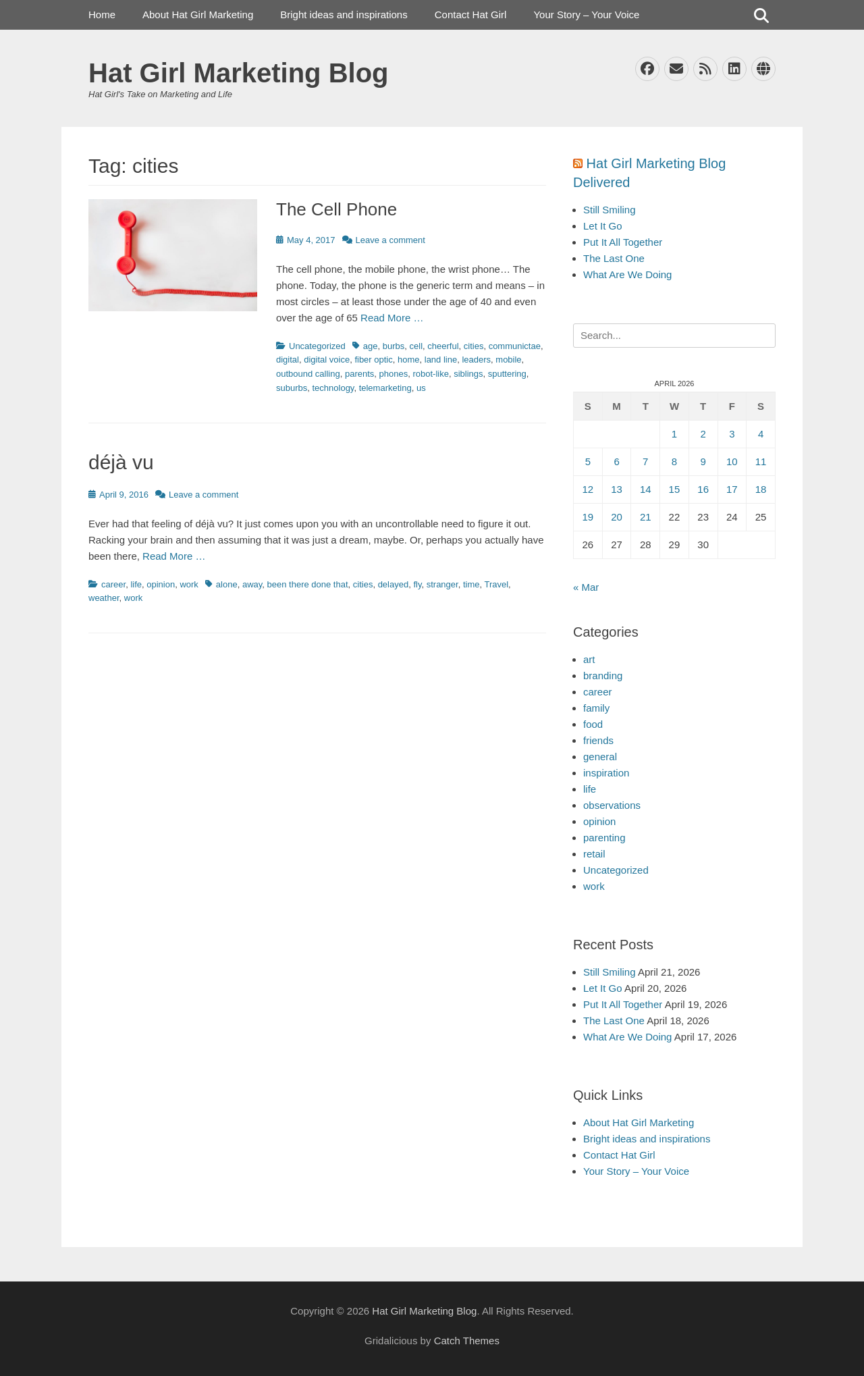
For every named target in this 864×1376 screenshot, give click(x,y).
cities (474, 346)
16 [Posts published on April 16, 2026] (703, 489)
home (409, 359)
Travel (496, 584)
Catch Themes (467, 1340)
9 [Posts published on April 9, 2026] (702, 461)
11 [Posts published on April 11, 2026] (761, 461)
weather (103, 598)
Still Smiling (609, 209)
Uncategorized (317, 346)
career (113, 584)
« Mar (586, 587)
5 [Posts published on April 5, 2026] (588, 461)
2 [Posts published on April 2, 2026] (702, 434)
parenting (604, 837)
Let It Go (602, 226)
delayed (393, 584)
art (589, 659)
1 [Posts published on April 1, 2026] (674, 434)
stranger (442, 584)
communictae (515, 346)
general (600, 756)
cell (416, 346)
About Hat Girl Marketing (197, 14)
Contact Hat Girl (471, 14)
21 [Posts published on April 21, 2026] (645, 517)
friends (598, 740)
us (421, 388)
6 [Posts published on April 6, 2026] (616, 461)
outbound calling (308, 374)
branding (602, 675)
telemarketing (385, 388)
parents (359, 374)
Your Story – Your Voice (586, 14)
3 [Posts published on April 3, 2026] (731, 434)
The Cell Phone (336, 209)
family (596, 708)
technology (333, 388)
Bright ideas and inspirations (343, 14)
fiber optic (373, 359)
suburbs (291, 388)
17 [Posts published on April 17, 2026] (732, 489)
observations (612, 805)
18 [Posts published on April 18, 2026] (761, 489)
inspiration (606, 772)
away (252, 584)
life (136, 584)
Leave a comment (390, 240)
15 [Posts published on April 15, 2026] (674, 489)
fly (417, 584)
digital (287, 359)
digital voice (327, 359)
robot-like (430, 374)
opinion (160, 584)
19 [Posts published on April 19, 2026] (588, 517)
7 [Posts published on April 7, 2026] (645, 461)
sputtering (507, 374)
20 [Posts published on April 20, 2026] (616, 517)
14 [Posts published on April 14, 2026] (645, 489)
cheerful (442, 346)
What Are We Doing (627, 274)
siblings (468, 374)
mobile (508, 359)
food (593, 724)
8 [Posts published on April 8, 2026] (674, 461)
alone (227, 584)
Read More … (391, 317)
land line (441, 359)
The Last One (614, 258)
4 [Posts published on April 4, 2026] (760, 434)
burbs (394, 346)
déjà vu (123, 462)
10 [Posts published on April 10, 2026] (732, 461)
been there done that (307, 584)
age (370, 346)
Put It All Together (622, 242)
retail (594, 853)
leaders (476, 359)
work (189, 584)
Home (101, 14)
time (471, 584)
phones (393, 374)
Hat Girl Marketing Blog (238, 73)
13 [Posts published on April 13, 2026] (616, 489)
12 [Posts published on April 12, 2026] (588, 489)
